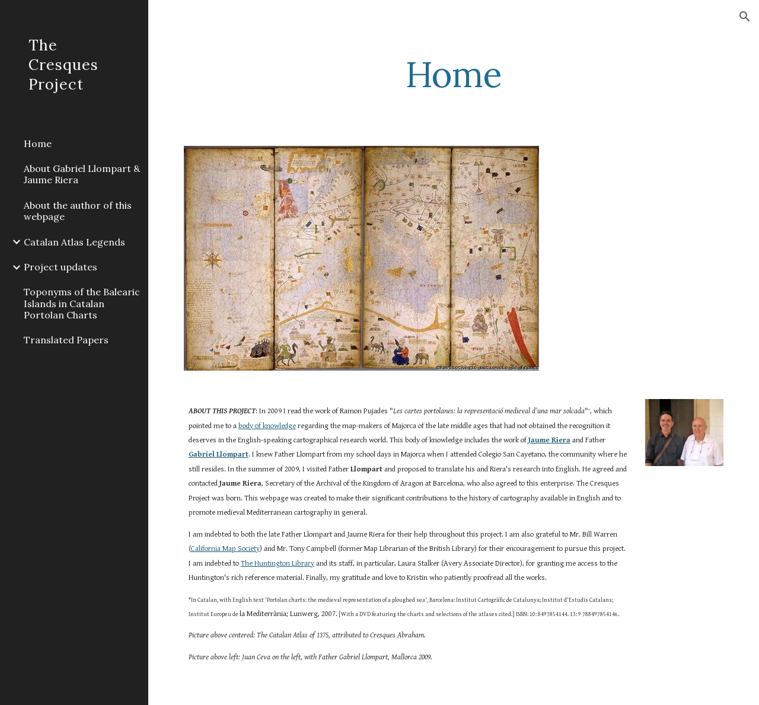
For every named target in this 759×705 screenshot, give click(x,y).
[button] (745, 16)
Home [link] (38, 143)
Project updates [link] (60, 267)
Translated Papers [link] (66, 340)
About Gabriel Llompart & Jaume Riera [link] (82, 174)
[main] (453, 74)
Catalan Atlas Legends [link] (74, 242)
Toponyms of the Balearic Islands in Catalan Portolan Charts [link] (82, 303)
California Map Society (225, 548)
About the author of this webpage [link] (78, 210)
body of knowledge (267, 426)
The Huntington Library (277, 563)
